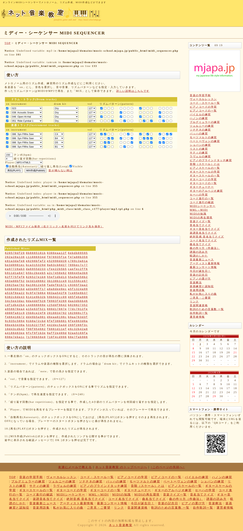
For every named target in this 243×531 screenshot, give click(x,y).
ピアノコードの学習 (203, 106)
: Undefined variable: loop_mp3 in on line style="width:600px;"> (32, 216)
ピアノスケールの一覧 (205, 168)
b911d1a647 (15, 273)
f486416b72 (15, 317)
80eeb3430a (15, 325)
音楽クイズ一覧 (200, 221)
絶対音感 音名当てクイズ (207, 236)
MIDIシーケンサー (202, 206)
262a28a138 (15, 257)
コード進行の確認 (202, 202)
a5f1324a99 (78, 289)
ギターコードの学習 (203, 179)
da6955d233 (36, 269)
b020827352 (78, 305)
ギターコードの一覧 (203, 183)
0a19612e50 (36, 285)
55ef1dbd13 (57, 277)
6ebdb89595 (78, 253)
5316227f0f (36, 325)
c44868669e (36, 305)
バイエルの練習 (200, 114)
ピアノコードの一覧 (203, 110)
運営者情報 (197, 317)
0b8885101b (36, 253)
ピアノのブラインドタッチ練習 (211, 160)
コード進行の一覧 (202, 198)
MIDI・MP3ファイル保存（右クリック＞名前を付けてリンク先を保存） (54, 226)
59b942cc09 (57, 297)
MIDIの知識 (198, 213)
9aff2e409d (57, 333)
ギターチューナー (202, 187)
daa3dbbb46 (78, 301)
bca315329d (36, 265)
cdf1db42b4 (15, 305)
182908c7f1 (78, 313)
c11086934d (36, 257)
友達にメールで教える (75, 467)
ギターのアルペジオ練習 (206, 190)
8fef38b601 (57, 321)
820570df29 (15, 253)
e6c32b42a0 (78, 329)
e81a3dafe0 (15, 261)
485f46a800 (78, 297)
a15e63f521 (36, 309)
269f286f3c (78, 325)
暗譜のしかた (199, 255)
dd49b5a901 (36, 317)
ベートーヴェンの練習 (205, 141)
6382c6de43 (15, 297)
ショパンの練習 (200, 145)
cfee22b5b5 (57, 269)
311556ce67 (78, 281)
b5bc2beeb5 (36, 273)
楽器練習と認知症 (202, 286)
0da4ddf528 (36, 301)
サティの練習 (199, 152)
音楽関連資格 (199, 305)
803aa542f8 (57, 293)
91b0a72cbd (36, 321)
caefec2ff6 (78, 269)
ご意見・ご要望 (200, 297)
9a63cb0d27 (57, 265)
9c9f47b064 (36, 293)
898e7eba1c (15, 337)
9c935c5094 (15, 321)
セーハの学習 (199, 194)
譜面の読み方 (199, 252)
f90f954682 (36, 329)
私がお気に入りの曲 (203, 294)
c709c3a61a (78, 261)
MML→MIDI (199, 210)
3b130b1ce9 (57, 281)
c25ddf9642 (57, 305)
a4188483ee (15, 333)
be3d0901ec (15, 265)
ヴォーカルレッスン (203, 99)
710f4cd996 (57, 337)
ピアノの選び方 (200, 278)
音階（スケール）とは (205, 164)
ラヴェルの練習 (200, 156)
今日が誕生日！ (200, 271)
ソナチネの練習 (200, 129)
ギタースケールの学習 (205, 171)
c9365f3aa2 (78, 285)
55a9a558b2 (78, 277)
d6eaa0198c (57, 317)
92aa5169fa (78, 333)
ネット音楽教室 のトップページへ (121, 467)
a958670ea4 (15, 309)
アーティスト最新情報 (205, 263)
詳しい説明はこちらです (132, 91)
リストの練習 (199, 148)
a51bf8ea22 (15, 293)
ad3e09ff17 (36, 289)
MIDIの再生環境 (201, 217)
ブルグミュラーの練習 (205, 122)
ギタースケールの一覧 (205, 175)
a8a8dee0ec (57, 289)
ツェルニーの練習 (202, 126)
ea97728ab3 (15, 269)
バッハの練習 (199, 133)
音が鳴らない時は (60, 170)
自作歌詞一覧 (199, 313)
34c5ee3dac (15, 301)
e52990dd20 (57, 261)
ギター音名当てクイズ (205, 229)
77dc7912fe (78, 309)
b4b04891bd (15, 289)
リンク (194, 301)
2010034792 (57, 313)
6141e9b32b (36, 297)
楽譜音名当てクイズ (203, 232)
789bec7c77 (78, 265)
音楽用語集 (197, 290)
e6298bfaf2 (36, 261)
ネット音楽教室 (121, 525)
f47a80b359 (78, 257)
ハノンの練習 (199, 118)
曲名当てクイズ (200, 244)
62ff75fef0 (15, 277)
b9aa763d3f (78, 317)
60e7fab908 (78, 337)
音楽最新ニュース (202, 259)
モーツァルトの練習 (203, 137)
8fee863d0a (78, 321)
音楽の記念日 (199, 275)
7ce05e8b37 (78, 293)
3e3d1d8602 (36, 281)
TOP (8, 43)
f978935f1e (57, 257)
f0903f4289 (57, 301)
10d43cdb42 (15, 329)
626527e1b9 (36, 277)
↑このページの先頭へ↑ (168, 467)
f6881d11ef (57, 329)
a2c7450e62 (57, 273)
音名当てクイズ (200, 225)
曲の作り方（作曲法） (205, 248)
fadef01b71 (57, 285)
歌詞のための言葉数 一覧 (207, 309)
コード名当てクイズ (203, 240)
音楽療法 (196, 282)
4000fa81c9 (15, 313)
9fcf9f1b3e (36, 333)
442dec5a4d (57, 325)
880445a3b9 (78, 273)
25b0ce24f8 (36, 313)
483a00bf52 (15, 281)
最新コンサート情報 (203, 267)
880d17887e (57, 309)
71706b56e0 (36, 337)
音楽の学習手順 (200, 95)
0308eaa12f (57, 253)
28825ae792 (15, 285)
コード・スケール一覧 (205, 103)
